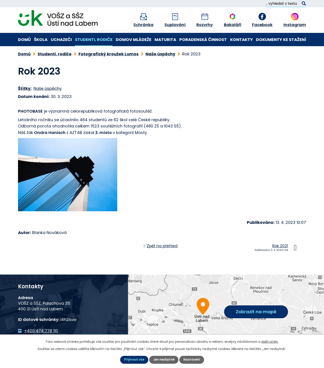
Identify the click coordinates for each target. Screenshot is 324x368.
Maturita (165, 39)
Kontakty (241, 39)
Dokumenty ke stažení (281, 39)
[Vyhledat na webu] (285, 3)
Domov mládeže (133, 39)
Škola (40, 39)
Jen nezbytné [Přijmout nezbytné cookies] (164, 359)
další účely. (270, 341)
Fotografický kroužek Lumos (109, 54)
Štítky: (25, 88)
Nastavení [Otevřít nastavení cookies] (192, 359)
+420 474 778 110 (41, 331)
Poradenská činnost (203, 39)
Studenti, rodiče (93, 39)
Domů (24, 39)
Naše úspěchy (160, 54)
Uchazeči (61, 39)
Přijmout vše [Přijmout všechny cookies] (133, 359)
